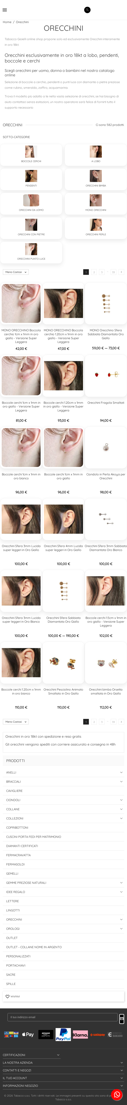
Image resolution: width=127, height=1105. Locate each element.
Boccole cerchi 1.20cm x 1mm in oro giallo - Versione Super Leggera (63, 406)
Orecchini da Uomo (31, 209)
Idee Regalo (15, 892)
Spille (11, 984)
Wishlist (12, 996)
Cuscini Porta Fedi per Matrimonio (33, 837)
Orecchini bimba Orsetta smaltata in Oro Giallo (105, 691)
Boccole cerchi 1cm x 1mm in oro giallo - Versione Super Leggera (21, 406)
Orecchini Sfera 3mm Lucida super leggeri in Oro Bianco (21, 620)
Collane (13, 809)
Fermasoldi (15, 864)
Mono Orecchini (95, 209)
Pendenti (31, 185)
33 (113, 272)
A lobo (95, 161)
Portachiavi (15, 965)
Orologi (13, 929)
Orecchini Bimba (96, 185)
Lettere (12, 901)
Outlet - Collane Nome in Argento (34, 947)
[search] (87, 10)
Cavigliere (14, 791)
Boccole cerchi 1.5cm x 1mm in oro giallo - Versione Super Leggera (105, 622)
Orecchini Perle (96, 234)
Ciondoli (13, 800)
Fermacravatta (18, 855)
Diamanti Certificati (22, 846)
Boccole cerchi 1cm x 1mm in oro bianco (21, 476)
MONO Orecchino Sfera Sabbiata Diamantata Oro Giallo (106, 334)
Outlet (12, 938)
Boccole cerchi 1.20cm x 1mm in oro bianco (21, 691)
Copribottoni (17, 827)
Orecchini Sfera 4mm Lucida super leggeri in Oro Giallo (63, 548)
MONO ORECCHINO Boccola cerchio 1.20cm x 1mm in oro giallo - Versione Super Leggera (63, 336)
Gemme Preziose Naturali (26, 883)
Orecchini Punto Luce (31, 258)
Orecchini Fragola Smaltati (106, 402)
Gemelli (12, 873)
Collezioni (14, 818)
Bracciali (13, 781)
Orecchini (14, 919)
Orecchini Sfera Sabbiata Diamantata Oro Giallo (63, 620)
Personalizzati (18, 956)
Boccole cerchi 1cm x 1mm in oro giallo (63, 476)
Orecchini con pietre (31, 234)
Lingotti (13, 910)
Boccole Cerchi (31, 161)
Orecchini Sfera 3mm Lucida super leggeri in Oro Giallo (21, 548)
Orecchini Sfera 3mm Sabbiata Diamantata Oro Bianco (106, 548)
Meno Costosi (16, 272)
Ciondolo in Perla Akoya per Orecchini (105, 476)
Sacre (10, 974)
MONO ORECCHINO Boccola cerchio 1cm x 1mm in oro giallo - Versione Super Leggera (21, 336)
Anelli (11, 772)
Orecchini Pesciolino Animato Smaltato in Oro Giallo (63, 691)
